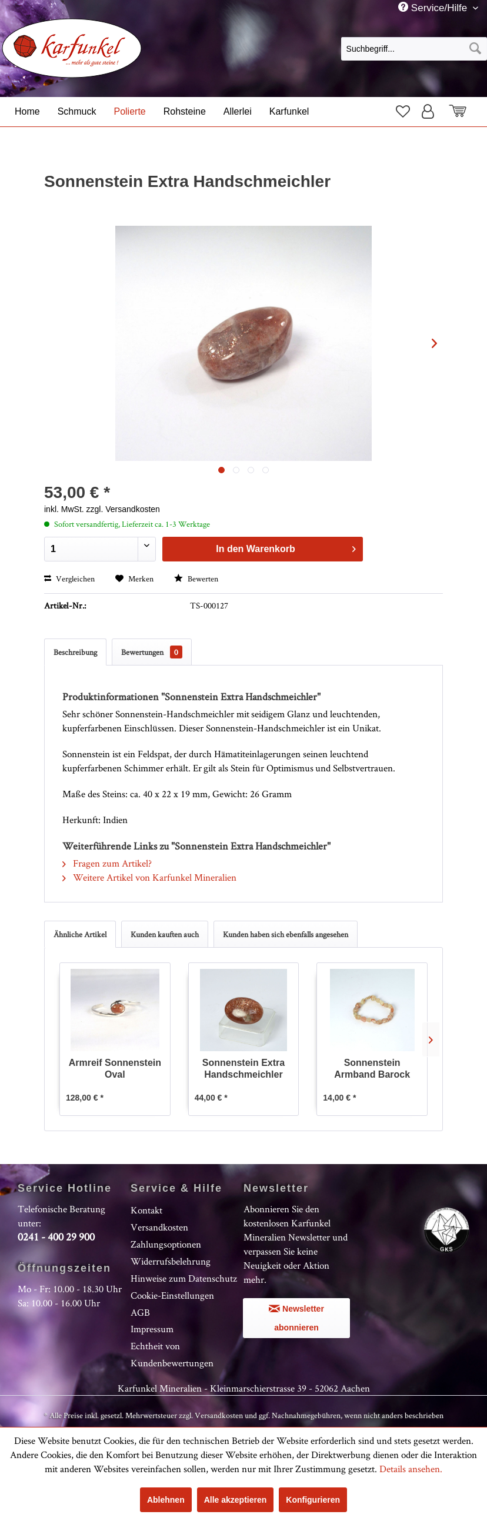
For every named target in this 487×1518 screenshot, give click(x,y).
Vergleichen (69, 578)
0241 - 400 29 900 (56, 1236)
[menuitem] (414, 48)
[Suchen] (475, 49)
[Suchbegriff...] (414, 49)
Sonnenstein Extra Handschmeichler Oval (243, 1069)
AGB (140, 1312)
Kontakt (146, 1209)
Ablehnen (166, 1499)
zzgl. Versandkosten (123, 509)
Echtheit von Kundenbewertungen (172, 1354)
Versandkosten (159, 1227)
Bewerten (196, 578)
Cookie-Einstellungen (172, 1295)
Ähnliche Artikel (80, 934)
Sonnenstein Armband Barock (372, 1068)
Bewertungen (151, 652)
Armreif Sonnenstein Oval (115, 1068)
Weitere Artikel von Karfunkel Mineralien (149, 877)
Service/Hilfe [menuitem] (434, 8)
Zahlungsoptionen (166, 1244)
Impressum (152, 1328)
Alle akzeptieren (235, 1499)
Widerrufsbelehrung (171, 1261)
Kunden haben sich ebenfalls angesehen (285, 934)
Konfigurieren (313, 1499)
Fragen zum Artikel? (107, 863)
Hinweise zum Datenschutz (184, 1278)
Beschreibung (75, 652)
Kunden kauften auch (165, 934)
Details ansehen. (410, 1468)
